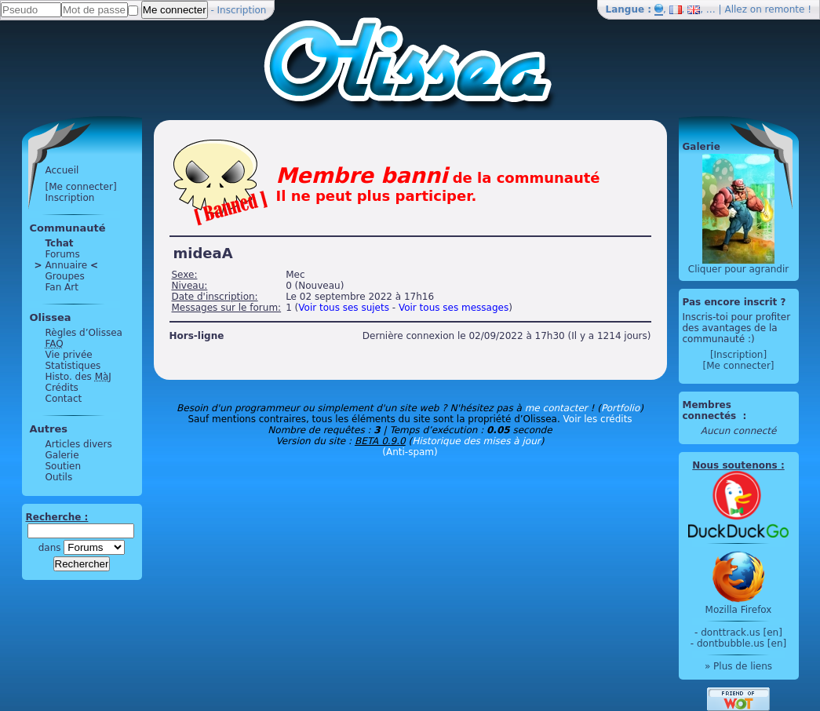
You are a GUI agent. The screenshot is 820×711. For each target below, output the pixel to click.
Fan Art (62, 287)
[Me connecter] (81, 186)
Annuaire (67, 265)
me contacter (556, 408)
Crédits (62, 387)
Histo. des (78, 376)
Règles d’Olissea (84, 332)
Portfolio (620, 408)
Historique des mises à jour (476, 441)
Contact (64, 398)
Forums (63, 254)
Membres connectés (711, 410)
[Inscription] (738, 354)
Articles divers (79, 444)
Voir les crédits (597, 419)
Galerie (62, 455)
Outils (59, 477)
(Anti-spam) (409, 452)
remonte (785, 9)
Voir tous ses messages (453, 307)
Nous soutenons (734, 465)
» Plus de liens (738, 666)
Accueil (62, 170)
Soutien (64, 466)
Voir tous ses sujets (343, 307)
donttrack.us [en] (741, 632)
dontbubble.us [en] (741, 643)
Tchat (60, 243)
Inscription (242, 10)
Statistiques (73, 365)
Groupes (65, 276)
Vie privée (69, 354)
